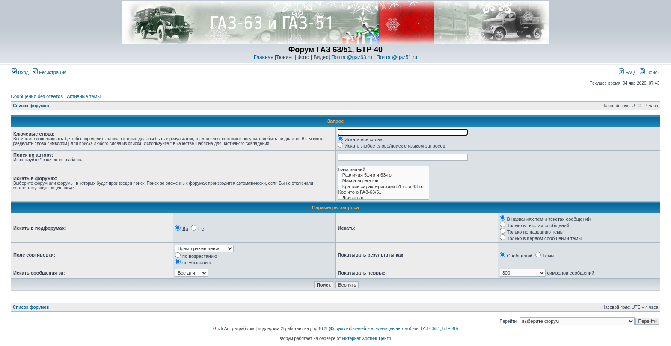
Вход (20, 72)
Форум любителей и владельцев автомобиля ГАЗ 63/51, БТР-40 (393, 328)
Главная (263, 57)
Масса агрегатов (383, 180)
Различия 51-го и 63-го (383, 175)
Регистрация (49, 72)
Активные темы (84, 96)
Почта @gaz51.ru (396, 57)
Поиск (649, 72)
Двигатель (383, 198)
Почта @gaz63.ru (351, 57)
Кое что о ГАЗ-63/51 (383, 192)
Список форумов (31, 106)
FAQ (627, 72)
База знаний (383, 169)
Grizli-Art (221, 328)
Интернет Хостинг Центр (366, 338)
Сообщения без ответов (37, 96)
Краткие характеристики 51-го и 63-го (383, 186)
